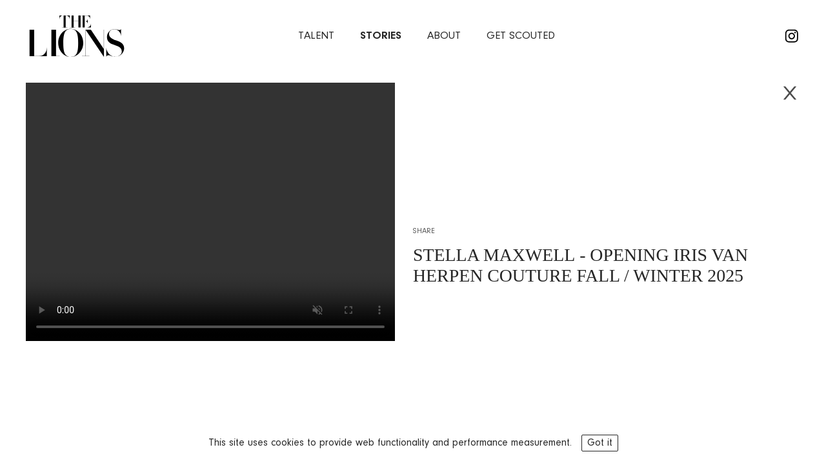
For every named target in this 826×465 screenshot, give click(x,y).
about (444, 35)
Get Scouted (521, 35)
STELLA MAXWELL (494, 255)
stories (380, 35)
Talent (316, 35)
